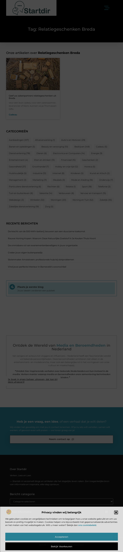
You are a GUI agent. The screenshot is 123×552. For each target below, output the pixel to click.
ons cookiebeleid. (87, 525)
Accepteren (61, 536)
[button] (116, 512)
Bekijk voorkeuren (61, 546)
